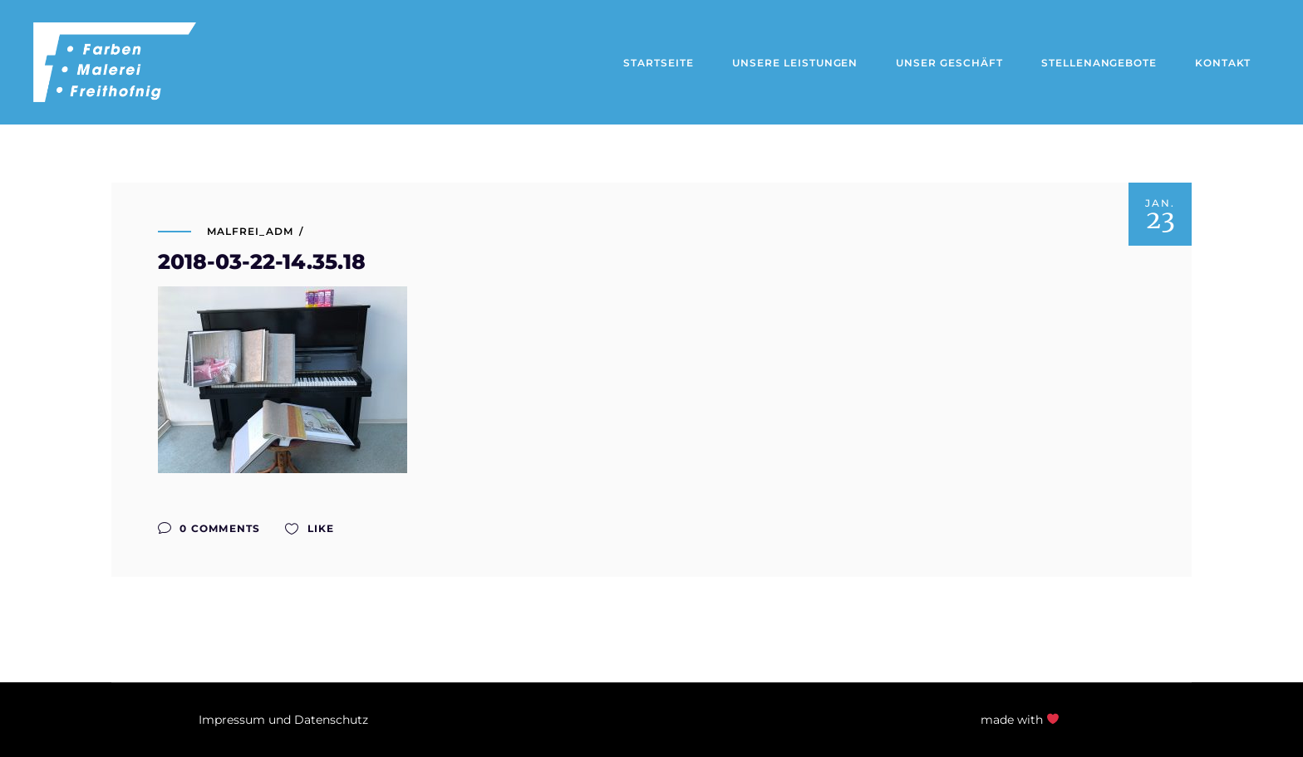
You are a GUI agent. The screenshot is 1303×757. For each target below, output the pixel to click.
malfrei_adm (250, 231)
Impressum (232, 719)
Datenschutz (331, 719)
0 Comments (209, 528)
